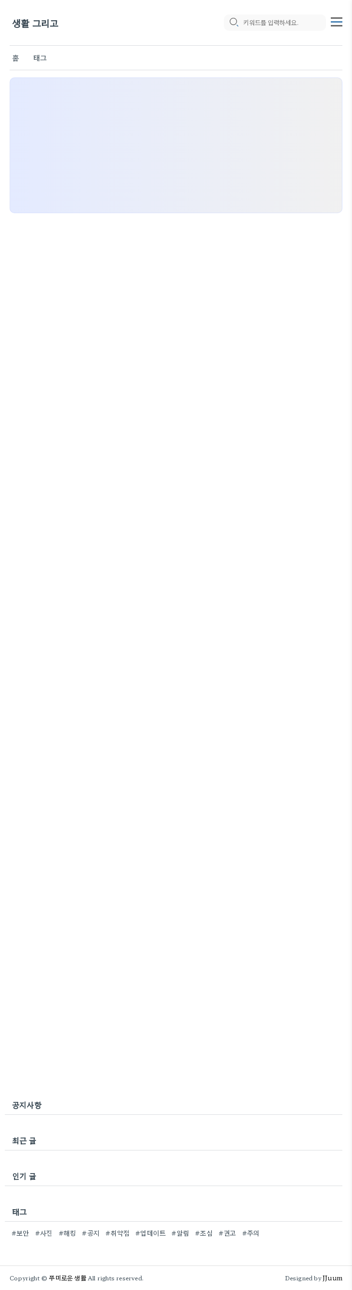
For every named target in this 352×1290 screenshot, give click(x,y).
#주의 (251, 1233)
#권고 (227, 1233)
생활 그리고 (35, 22)
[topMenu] (336, 20)
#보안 (20, 1233)
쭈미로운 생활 (67, 1277)
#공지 (91, 1233)
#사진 (44, 1233)
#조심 (204, 1233)
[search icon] (233, 22)
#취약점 (117, 1233)
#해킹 (68, 1233)
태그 (40, 57)
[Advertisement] (176, 145)
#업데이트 (150, 1233)
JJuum (332, 1277)
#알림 (180, 1233)
